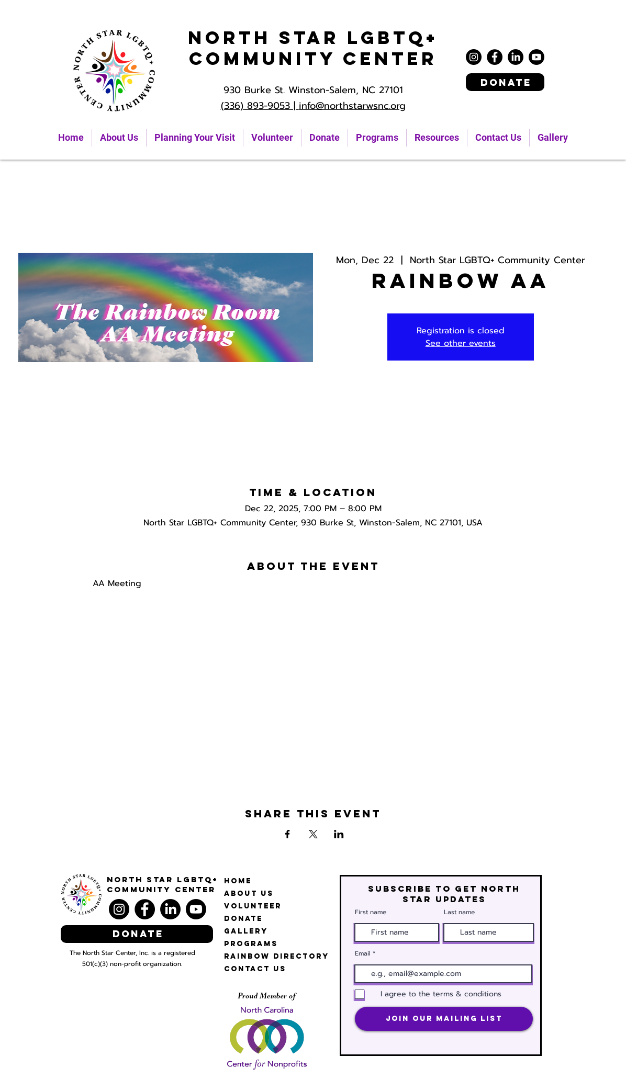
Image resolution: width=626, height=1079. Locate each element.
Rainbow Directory (276, 956)
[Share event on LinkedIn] (339, 834)
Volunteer (253, 906)
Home (238, 880)
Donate (243, 918)
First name (370, 912)
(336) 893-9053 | (260, 105)
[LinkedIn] (515, 57)
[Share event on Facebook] (288, 834)
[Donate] (505, 82)
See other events (461, 343)
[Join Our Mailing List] (444, 1019)
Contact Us (255, 968)
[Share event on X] (313, 834)
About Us (249, 893)
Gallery (246, 931)
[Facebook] (494, 57)
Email (363, 953)
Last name (459, 912)
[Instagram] (474, 57)
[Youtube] (536, 57)
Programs (251, 943)
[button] (437, 138)
